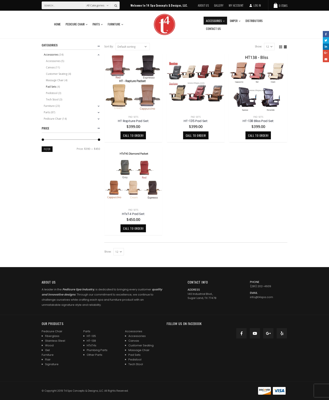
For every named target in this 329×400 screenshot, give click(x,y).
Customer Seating (56, 74)
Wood (49, 345)
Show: (258, 46)
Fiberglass (52, 336)
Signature (52, 364)
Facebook (241, 333)
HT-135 (91, 336)
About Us (203, 5)
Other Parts (94, 355)
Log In (255, 5)
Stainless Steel (55, 341)
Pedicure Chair (75, 24)
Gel (47, 350)
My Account (236, 5)
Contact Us (213, 28)
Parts (96, 24)
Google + (268, 333)
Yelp (282, 333)
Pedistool (51, 93)
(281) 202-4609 (260, 286)
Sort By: (108, 46)
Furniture (114, 24)
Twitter (326, 40)
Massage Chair (55, 80)
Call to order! (133, 135)
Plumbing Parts (97, 350)
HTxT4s (91, 345)
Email (326, 59)
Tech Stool (52, 99)
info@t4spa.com (261, 297)
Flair (48, 359)
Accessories (214, 20)
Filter (47, 149)
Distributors (254, 20)
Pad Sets (133, 116)
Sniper (234, 20)
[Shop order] (133, 46)
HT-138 (91, 341)
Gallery (218, 5)
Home (57, 24)
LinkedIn (326, 47)
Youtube (255, 333)
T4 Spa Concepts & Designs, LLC (83, 391)
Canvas (50, 67)
